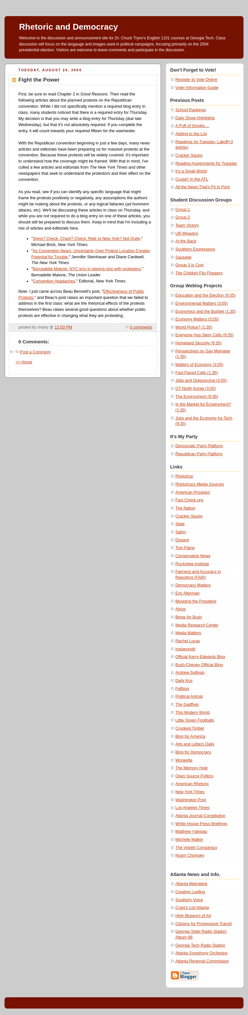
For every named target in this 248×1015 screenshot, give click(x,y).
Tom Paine (185, 548)
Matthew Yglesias (191, 831)
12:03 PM (63, 327)
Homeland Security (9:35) (198, 343)
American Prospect (192, 492)
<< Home (24, 362)
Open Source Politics (194, 776)
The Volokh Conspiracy (196, 847)
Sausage (183, 257)
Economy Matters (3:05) (197, 319)
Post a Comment (35, 352)
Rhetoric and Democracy (68, 27)
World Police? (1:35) (193, 327)
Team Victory (187, 225)
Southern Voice (189, 900)
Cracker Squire (188, 155)
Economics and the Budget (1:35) (205, 311)
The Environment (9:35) (196, 396)
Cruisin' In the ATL (191, 179)
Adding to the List (191, 134)
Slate (180, 524)
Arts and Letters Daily (194, 744)
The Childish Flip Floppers (198, 273)
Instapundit (185, 649)
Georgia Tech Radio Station (200, 945)
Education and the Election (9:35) (205, 295)
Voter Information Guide (196, 87)
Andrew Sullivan (189, 672)
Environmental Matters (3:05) (201, 303)
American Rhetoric (192, 784)
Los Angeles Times (192, 807)
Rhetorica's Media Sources (199, 484)
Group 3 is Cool (189, 265)
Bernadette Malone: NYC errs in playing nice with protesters (86, 269)
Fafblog (182, 688)
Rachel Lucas (187, 641)
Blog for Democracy (193, 752)
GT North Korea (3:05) (195, 388)
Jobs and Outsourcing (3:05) (201, 380)
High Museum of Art (193, 915)
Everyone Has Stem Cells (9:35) (204, 335)
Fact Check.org (189, 500)
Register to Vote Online (196, 79)
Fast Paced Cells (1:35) (196, 372)
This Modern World (192, 712)
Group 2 (182, 217)
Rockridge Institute (192, 564)
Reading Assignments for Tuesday (206, 163)
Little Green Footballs (194, 720)
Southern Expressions (195, 249)
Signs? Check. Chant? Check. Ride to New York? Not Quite (86, 238)
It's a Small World (191, 171)
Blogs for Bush (188, 617)
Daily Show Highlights (195, 118)
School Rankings (190, 110)
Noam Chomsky (189, 855)
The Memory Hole (191, 768)
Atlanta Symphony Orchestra (201, 953)
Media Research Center (196, 625)
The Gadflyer (187, 704)
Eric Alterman (187, 593)
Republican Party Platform (198, 454)
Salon (180, 532)
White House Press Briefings (201, 824)
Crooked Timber (189, 728)
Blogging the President (195, 601)
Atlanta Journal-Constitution (200, 815)
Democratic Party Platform (199, 446)
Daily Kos (183, 680)
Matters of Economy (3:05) (199, 364)
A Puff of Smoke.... (192, 125)
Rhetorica (184, 476)
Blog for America (190, 736)
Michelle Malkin (189, 839)
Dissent (182, 540)
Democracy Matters (193, 585)
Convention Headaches (54, 281)
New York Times (189, 792)
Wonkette (183, 760)
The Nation (185, 508)
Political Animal (189, 696)
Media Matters (188, 633)
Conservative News (193, 556)
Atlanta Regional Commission (202, 961)
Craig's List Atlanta (192, 907)
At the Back (185, 241)
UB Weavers (186, 233)
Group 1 (182, 209)
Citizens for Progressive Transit (203, 923)
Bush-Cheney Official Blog (199, 665)
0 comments (141, 327)
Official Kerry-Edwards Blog (200, 657)
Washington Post (190, 800)
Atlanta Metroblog (191, 884)
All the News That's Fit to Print (202, 187)
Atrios (180, 609)
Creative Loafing (190, 892)
